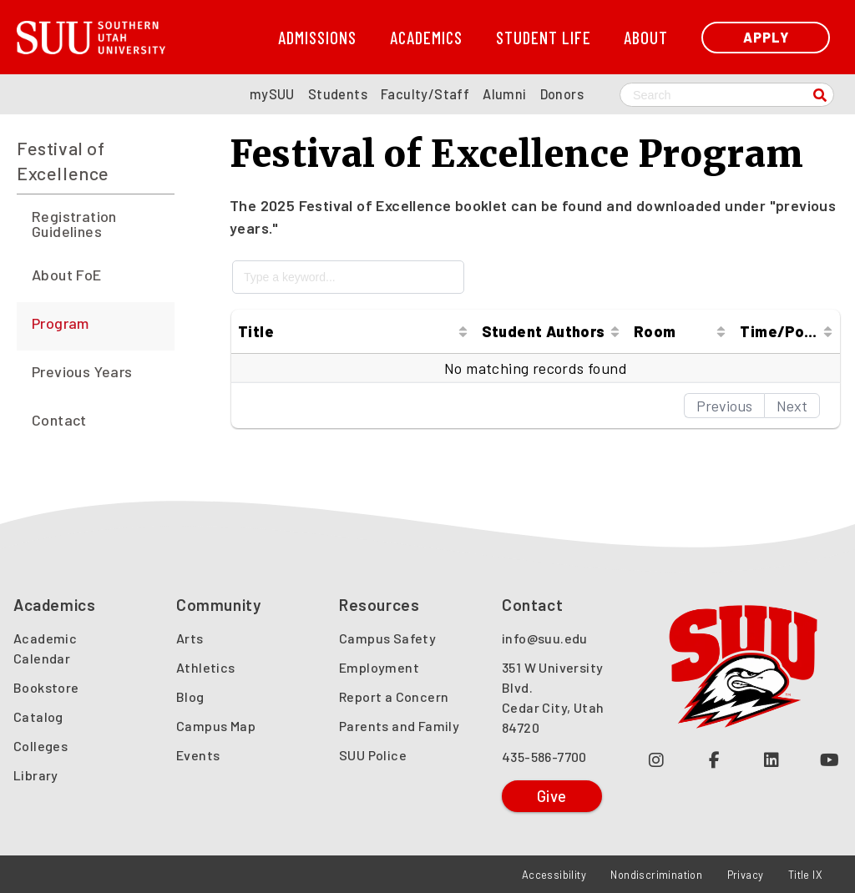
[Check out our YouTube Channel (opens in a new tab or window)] (829, 759)
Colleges (40, 746)
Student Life (543, 37)
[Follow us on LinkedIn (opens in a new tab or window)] (771, 759)
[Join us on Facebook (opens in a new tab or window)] (714, 759)
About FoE (67, 274)
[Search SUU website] (727, 95)
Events (198, 755)
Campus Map (215, 726)
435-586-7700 (544, 756)
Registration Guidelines (74, 223)
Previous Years (82, 371)
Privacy (745, 874)
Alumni (504, 94)
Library (35, 775)
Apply (766, 37)
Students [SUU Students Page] (337, 94)
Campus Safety (387, 638)
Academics (426, 37)
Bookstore (46, 687)
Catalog (38, 716)
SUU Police (373, 755)
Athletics (205, 667)
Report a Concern (393, 696)
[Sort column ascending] (463, 331)
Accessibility (554, 874)
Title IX (805, 874)
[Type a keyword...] (348, 277)
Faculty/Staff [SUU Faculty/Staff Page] (425, 94)
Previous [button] (724, 405)
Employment (379, 667)
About (646, 37)
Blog (190, 696)
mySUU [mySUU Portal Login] (272, 94)
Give (552, 795)
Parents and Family (399, 726)
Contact (59, 420)
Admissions (317, 37)
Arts (190, 638)
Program (60, 323)
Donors (562, 94)
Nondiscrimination (656, 874)
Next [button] (792, 405)
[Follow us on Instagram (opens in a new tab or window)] (656, 759)
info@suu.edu (545, 638)
